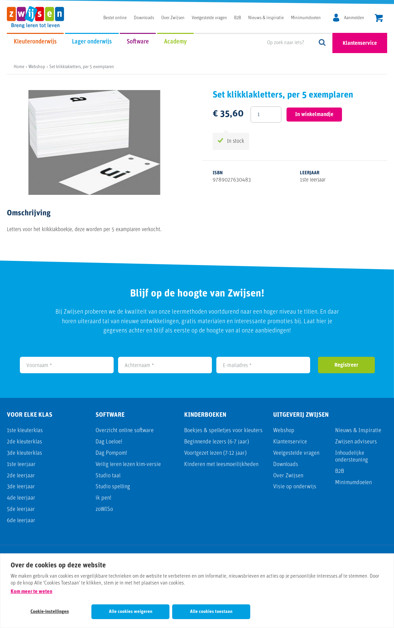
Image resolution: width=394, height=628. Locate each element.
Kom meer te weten (31, 591)
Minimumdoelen (306, 18)
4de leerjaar (21, 498)
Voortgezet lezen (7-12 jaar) (215, 453)
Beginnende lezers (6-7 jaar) (216, 442)
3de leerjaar (21, 487)
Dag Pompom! (111, 453)
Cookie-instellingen (49, 612)
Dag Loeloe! (109, 442)
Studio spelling (113, 487)
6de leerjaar (21, 521)
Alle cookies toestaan (211, 612)
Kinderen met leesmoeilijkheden (221, 464)
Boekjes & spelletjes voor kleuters (223, 431)
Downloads (144, 18)
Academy (175, 42)
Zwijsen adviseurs (356, 442)
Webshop (283, 431)
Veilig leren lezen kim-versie (128, 464)
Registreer (346, 365)
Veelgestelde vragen (209, 18)
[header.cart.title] (379, 18)
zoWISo (104, 509)
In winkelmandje (314, 114)
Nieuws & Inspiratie (358, 431)
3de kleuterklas (24, 453)
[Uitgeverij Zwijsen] (39, 17)
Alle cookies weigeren (130, 612)
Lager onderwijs (92, 42)
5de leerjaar (21, 509)
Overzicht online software (125, 431)
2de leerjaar (21, 476)
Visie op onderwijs (294, 487)
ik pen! (103, 498)
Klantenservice (360, 43)
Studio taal (108, 476)
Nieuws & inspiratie (266, 18)
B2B (237, 18)
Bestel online (115, 18)
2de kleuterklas (24, 442)
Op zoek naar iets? (322, 43)
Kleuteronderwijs (35, 42)
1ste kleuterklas (25, 431)
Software (138, 42)
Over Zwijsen (173, 18)
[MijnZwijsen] (347, 18)
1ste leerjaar (21, 464)
